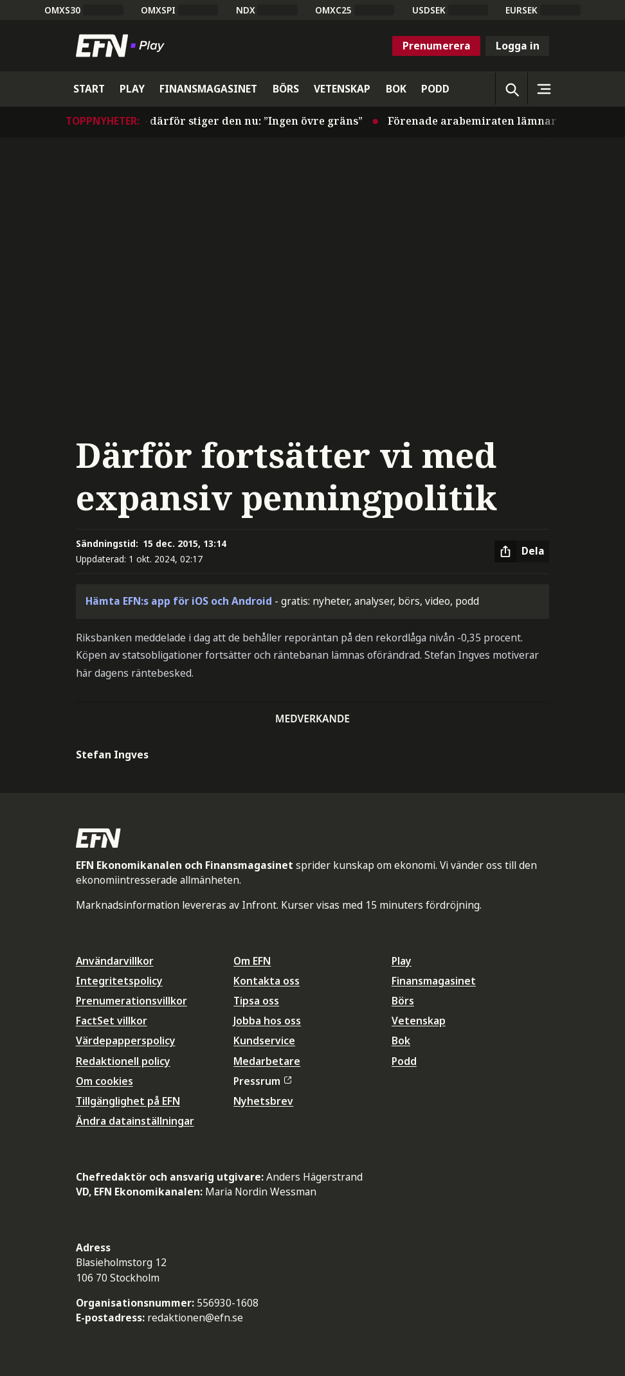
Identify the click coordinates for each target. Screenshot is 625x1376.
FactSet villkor (111, 1021)
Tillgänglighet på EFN (128, 1101)
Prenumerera (437, 46)
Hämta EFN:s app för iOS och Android (179, 601)
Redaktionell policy (123, 1061)
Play (402, 961)
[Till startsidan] (123, 46)
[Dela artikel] (521, 551)
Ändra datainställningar (135, 1121)
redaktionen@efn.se (195, 1317)
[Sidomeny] (543, 89)
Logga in (517, 46)
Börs (403, 1001)
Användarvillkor (115, 961)
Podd (404, 1061)
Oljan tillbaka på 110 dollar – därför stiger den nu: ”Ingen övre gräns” (185, 121)
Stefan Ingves (112, 754)
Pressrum (262, 1081)
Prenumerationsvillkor (131, 1001)
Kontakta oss (266, 981)
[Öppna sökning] (511, 89)
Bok (401, 1040)
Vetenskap (419, 1021)
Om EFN (252, 961)
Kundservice (264, 1040)
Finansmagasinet (434, 981)
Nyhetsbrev (263, 1101)
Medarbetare (266, 1061)
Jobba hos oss (267, 1021)
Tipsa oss (256, 1001)
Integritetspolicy (119, 981)
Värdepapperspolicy (126, 1040)
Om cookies (104, 1081)
